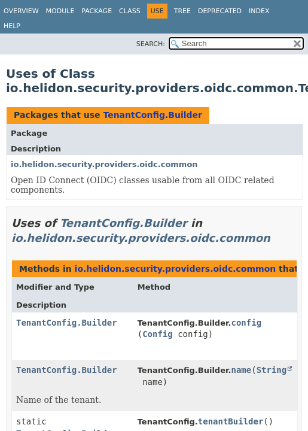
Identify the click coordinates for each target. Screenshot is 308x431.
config (246, 322)
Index (259, 11)
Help (12, 26)
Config (157, 334)
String (272, 370)
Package (96, 11)
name (241, 370)
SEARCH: (150, 44)
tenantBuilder (231, 421)
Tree (182, 11)
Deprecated (220, 11)
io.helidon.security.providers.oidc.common (104, 164)
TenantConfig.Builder (152, 115)
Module (60, 11)
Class (130, 11)
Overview (21, 11)
